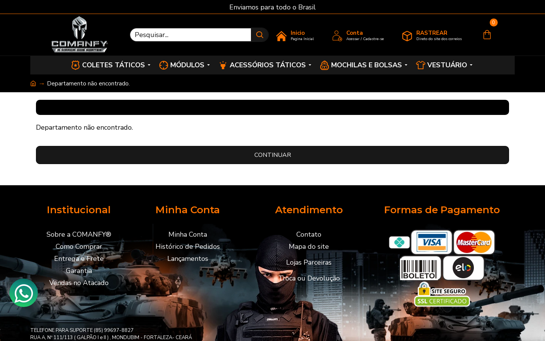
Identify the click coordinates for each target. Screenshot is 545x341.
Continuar (272, 155)
